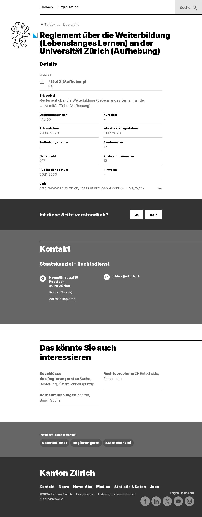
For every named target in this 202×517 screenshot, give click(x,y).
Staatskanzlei (118, 443)
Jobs (154, 487)
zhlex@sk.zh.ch (126, 276)
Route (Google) (60, 292)
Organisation (68, 7)
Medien (103, 487)
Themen (46, 7)
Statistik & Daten (130, 487)
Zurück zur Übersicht (61, 25)
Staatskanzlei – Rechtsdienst (75, 264)
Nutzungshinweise (51, 499)
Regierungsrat (86, 443)
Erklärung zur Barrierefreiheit (117, 494)
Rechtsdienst (54, 443)
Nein (154, 215)
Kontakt (47, 487)
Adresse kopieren (62, 299)
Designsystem (85, 494)
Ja (137, 215)
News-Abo (82, 487)
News (64, 487)
